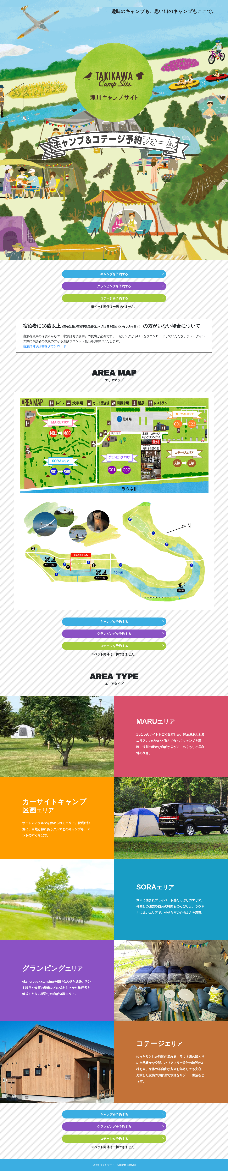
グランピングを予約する (114, 287)
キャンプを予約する (114, 274)
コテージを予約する (114, 299)
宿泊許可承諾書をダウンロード (44, 347)
